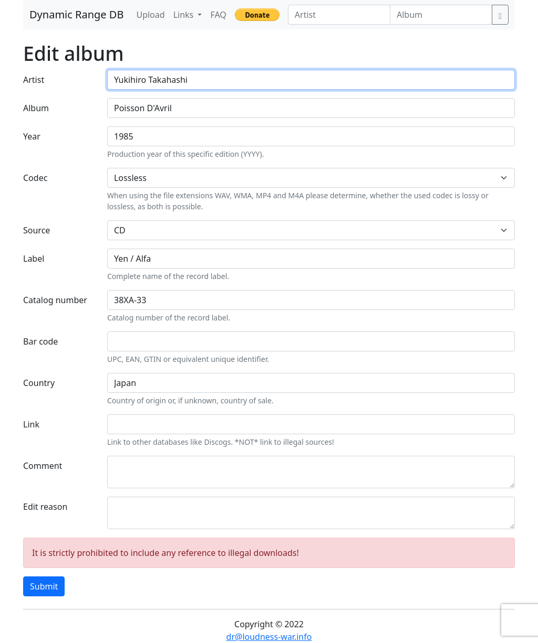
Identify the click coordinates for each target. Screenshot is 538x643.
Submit (44, 586)
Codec (35, 178)
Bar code (40, 341)
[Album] (441, 15)
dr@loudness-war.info (269, 636)
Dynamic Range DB (76, 14)
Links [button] (184, 14)
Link (31, 424)
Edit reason (45, 506)
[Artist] (339, 15)
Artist (33, 79)
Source (36, 230)
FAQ (218, 14)
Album (36, 108)
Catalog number (55, 300)
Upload (150, 14)
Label (33, 258)
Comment (42, 465)
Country (39, 383)
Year (31, 136)
